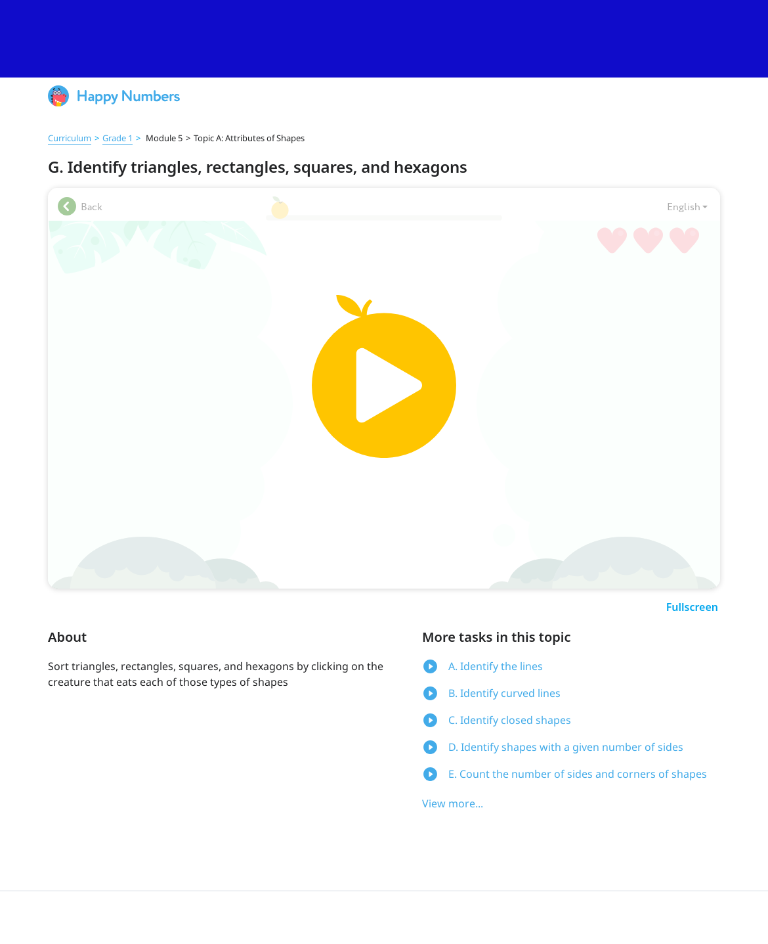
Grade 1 (117, 138)
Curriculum (69, 138)
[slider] (384, 39)
